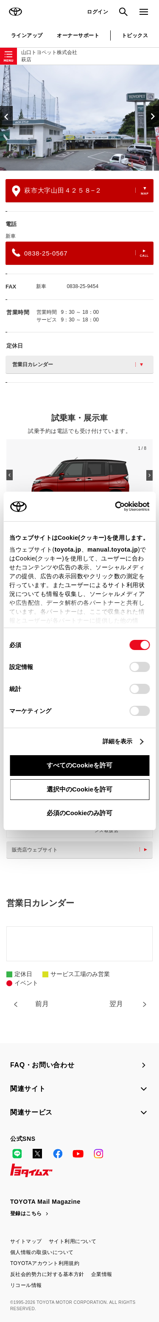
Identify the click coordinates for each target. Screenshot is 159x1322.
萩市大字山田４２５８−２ (80, 191)
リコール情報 (26, 1285)
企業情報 (101, 1274)
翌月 (116, 1003)
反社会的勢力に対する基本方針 (47, 1274)
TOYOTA (15, 11)
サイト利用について (72, 1241)
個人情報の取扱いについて (42, 1252)
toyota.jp (68, 549)
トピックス (135, 35)
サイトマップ (26, 1241)
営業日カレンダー (77, 364)
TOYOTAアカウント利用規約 (44, 1263)
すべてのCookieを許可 (79, 765)
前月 (42, 1003)
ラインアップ (27, 35)
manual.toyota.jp (112, 549)
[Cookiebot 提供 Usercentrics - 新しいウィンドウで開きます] (112, 506)
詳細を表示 (118, 741)
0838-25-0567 (80, 252)
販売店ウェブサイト (81, 850)
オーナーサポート (78, 35)
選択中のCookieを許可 (79, 789)
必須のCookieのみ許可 (79, 812)
